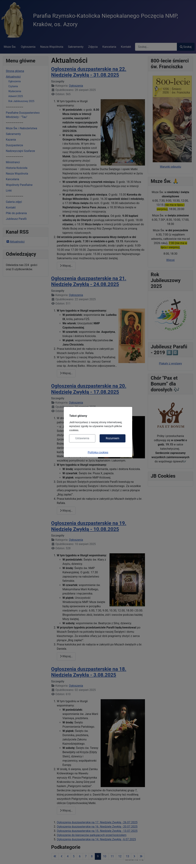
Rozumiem (112, 438)
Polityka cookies (98, 452)
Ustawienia (82, 438)
